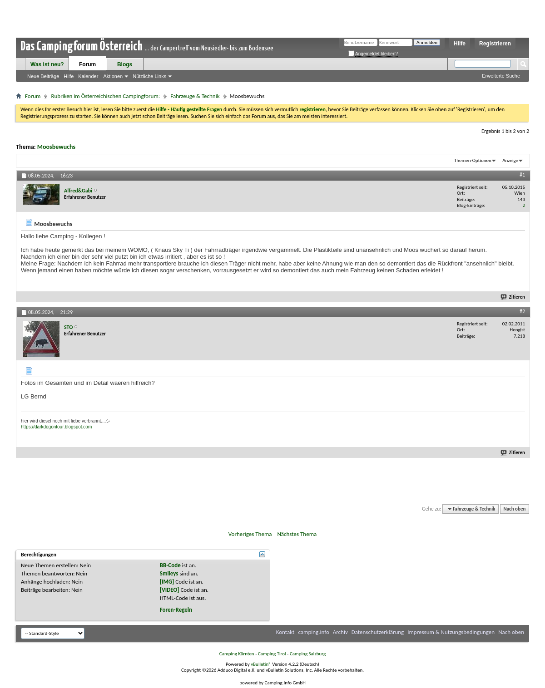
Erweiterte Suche (501, 76)
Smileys (169, 573)
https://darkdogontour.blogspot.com (56, 426)
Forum (87, 64)
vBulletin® (261, 664)
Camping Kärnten (236, 654)
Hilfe (460, 43)
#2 (522, 311)
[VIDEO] (169, 589)
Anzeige (510, 160)
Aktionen (113, 76)
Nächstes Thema (297, 534)
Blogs (124, 64)
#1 (522, 175)
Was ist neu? (47, 64)
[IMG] (167, 581)
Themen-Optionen (472, 160)
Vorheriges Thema (250, 534)
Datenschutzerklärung (378, 632)
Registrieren (495, 43)
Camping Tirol (272, 654)
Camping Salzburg (308, 654)
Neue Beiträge (43, 76)
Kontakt (285, 632)
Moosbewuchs (56, 147)
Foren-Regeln (176, 609)
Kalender (88, 76)
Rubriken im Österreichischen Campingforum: (105, 96)
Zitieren (513, 297)
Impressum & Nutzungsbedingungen (451, 632)
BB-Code (170, 565)
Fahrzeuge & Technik (194, 96)
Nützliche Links (149, 76)
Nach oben (514, 509)
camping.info (313, 632)
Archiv (340, 632)
